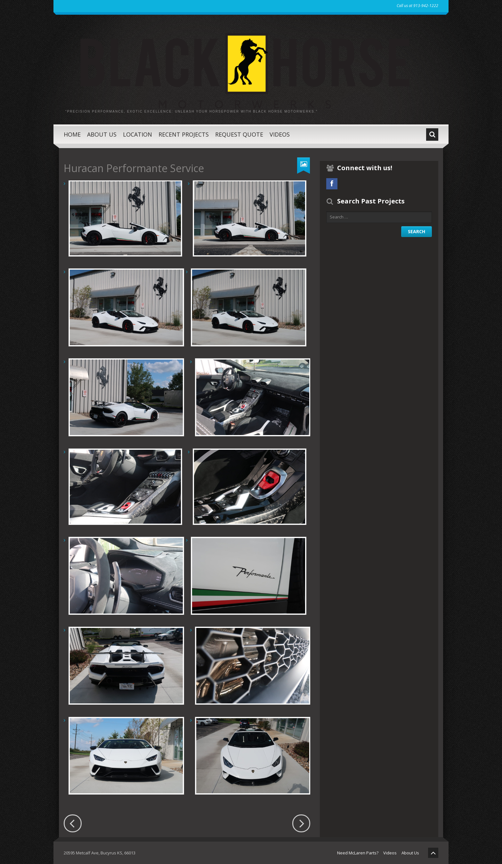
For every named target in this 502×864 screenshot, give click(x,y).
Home (72, 134)
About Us (102, 134)
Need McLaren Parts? (357, 853)
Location (137, 134)
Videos (280, 134)
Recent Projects (183, 134)
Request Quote (239, 134)
